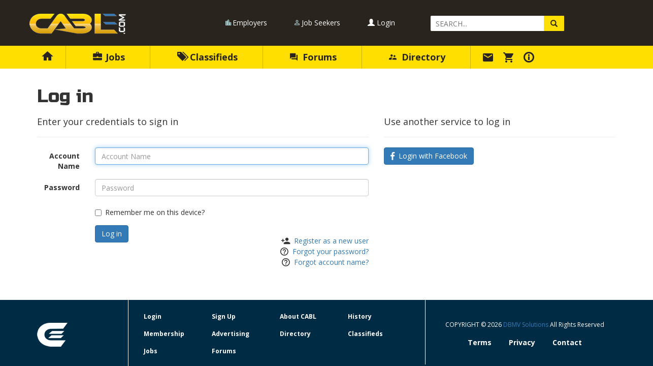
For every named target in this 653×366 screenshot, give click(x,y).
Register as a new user (331, 241)
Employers (250, 22)
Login (381, 22)
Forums (313, 57)
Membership (164, 333)
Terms (480, 342)
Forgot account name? (331, 262)
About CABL (298, 316)
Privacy (522, 342)
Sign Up (224, 316)
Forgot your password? (330, 251)
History (360, 316)
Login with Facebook (428, 156)
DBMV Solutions (526, 324)
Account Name (64, 161)
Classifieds (207, 57)
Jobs (109, 57)
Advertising (230, 333)
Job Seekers (321, 22)
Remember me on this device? (150, 212)
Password (62, 187)
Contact (567, 342)
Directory (417, 57)
